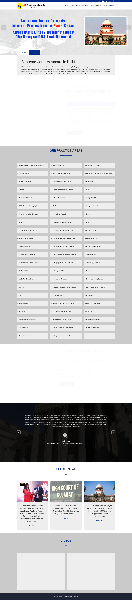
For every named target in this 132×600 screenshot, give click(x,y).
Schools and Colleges (25, 238)
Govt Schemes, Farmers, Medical (62, 246)
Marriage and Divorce (92, 328)
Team (78, 6)
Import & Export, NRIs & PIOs (61, 319)
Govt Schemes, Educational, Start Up (63, 254)
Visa (87, 190)
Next (128, 27)
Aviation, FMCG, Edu (58, 295)
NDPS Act (21, 287)
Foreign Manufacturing (93, 246)
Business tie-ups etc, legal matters (63, 287)
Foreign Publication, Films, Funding (63, 303)
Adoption (88, 336)
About (72, 6)
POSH (19, 295)
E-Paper (111, 6)
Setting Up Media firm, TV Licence (62, 263)
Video (91, 6)
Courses (23, 52)
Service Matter (22, 303)
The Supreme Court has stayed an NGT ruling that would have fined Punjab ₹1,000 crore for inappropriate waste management (99, 511)
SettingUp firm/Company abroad (62, 336)
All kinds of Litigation (92, 165)
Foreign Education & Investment (62, 328)
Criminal (20, 190)
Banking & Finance (24, 181)
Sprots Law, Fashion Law (26, 336)
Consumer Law (22, 328)
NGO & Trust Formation (59, 214)
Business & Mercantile (25, 198)
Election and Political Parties (27, 230)
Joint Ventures (90, 254)
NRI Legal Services (24, 246)
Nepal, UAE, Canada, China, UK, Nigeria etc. (99, 173)
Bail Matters (21, 311)
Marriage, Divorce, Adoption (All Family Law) (32, 165)
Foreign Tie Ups (90, 230)
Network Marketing (58, 198)
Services (85, 6)
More (105, 6)
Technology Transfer (92, 263)
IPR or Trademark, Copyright (27, 206)
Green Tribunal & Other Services (28, 263)
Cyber (20, 222)
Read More (84, 74)
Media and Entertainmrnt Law (27, 279)
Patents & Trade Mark (92, 303)
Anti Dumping (90, 311)
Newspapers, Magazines (59, 279)
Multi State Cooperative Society (62, 222)
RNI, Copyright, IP (57, 271)
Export (87, 214)
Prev (3, 27)
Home (66, 6)
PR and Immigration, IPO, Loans (62, 311)
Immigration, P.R (90, 198)
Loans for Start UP (58, 165)
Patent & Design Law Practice (27, 214)
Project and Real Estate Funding (62, 190)
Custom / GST (22, 271)
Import (87, 222)
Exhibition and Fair (91, 238)
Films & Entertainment (92, 319)
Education (89, 181)
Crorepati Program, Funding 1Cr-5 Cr (63, 230)
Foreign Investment (92, 271)
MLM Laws (55, 206)
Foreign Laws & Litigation (26, 254)
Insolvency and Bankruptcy (26, 319)
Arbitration (89, 295)
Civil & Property (23, 173)
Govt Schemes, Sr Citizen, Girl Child (63, 238)
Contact (98, 6)
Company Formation (92, 206)
